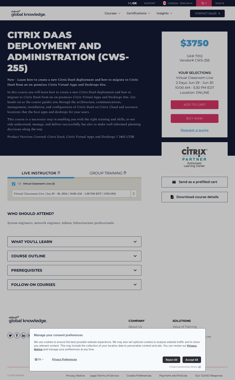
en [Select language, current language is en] (39, 359)
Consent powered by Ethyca (185, 367)
